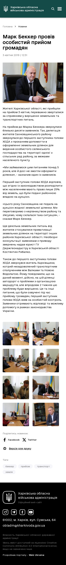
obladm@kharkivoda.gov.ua (24, 525)
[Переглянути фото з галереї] (16, 333)
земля (9, 472)
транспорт (43, 466)
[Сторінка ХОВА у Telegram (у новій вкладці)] (14, 512)
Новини (22, 26)
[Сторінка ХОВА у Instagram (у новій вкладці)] (5, 512)
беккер (9, 466)
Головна (7, 26)
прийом (25, 466)
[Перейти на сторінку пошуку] (53, 9)
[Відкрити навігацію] (59, 9)
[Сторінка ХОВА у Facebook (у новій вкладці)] (22, 512)
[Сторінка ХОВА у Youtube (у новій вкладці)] (31, 512)
